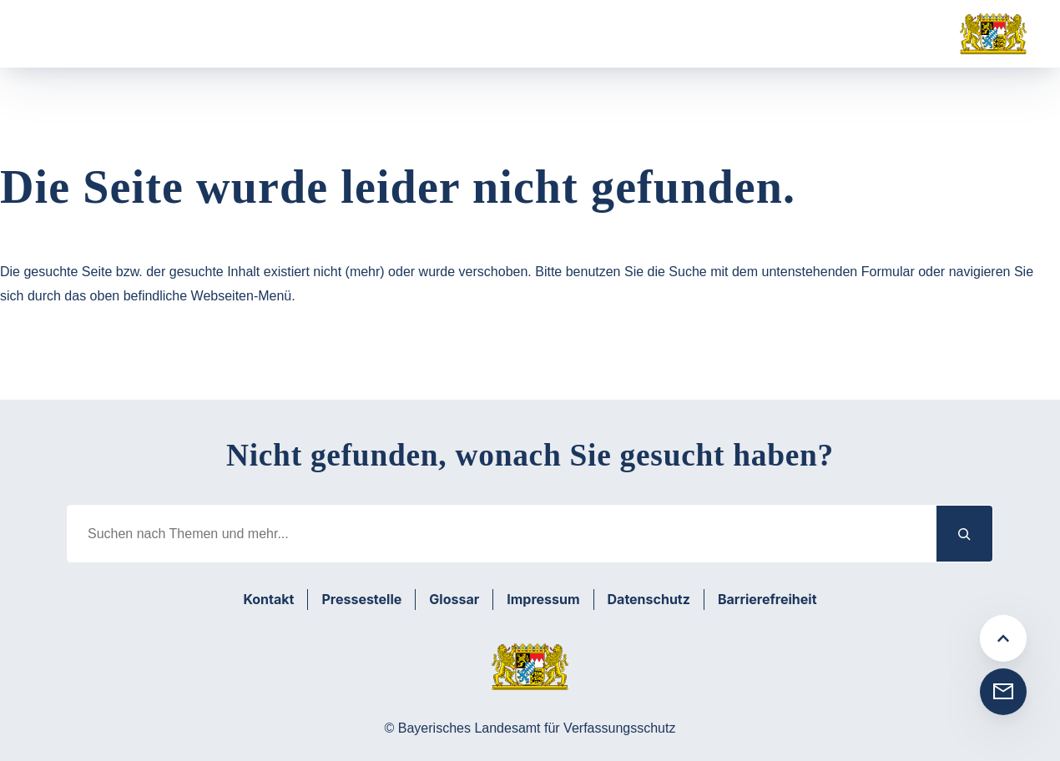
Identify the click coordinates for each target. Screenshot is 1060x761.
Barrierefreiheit (767, 599)
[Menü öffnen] (61, 34)
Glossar (454, 599)
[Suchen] (964, 534)
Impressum (543, 599)
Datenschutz (649, 599)
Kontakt (268, 599)
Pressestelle (361, 599)
